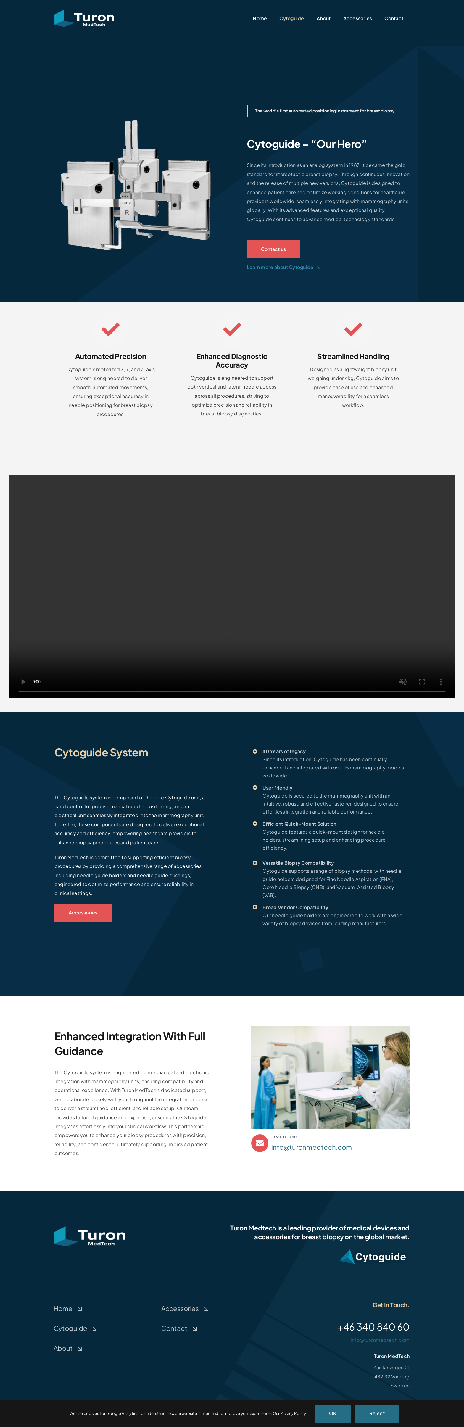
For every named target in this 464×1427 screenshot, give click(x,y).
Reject (376, 1413)
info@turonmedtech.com (311, 1147)
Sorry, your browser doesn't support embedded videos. (232, 586)
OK (332, 1413)
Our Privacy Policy (289, 1413)
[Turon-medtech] (84, 12)
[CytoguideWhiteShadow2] (373, 1248)
